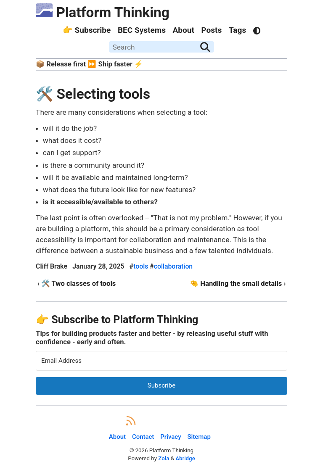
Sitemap (198, 437)
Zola (163, 458)
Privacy (170, 437)
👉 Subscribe (87, 30)
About (183, 30)
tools (140, 266)
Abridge (185, 458)
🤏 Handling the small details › (238, 284)
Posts (211, 30)
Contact (143, 437)
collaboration (173, 266)
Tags (237, 30)
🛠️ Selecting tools (93, 94)
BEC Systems (142, 30)
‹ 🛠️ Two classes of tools (76, 284)
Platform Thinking (102, 12)
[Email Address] (161, 361)
